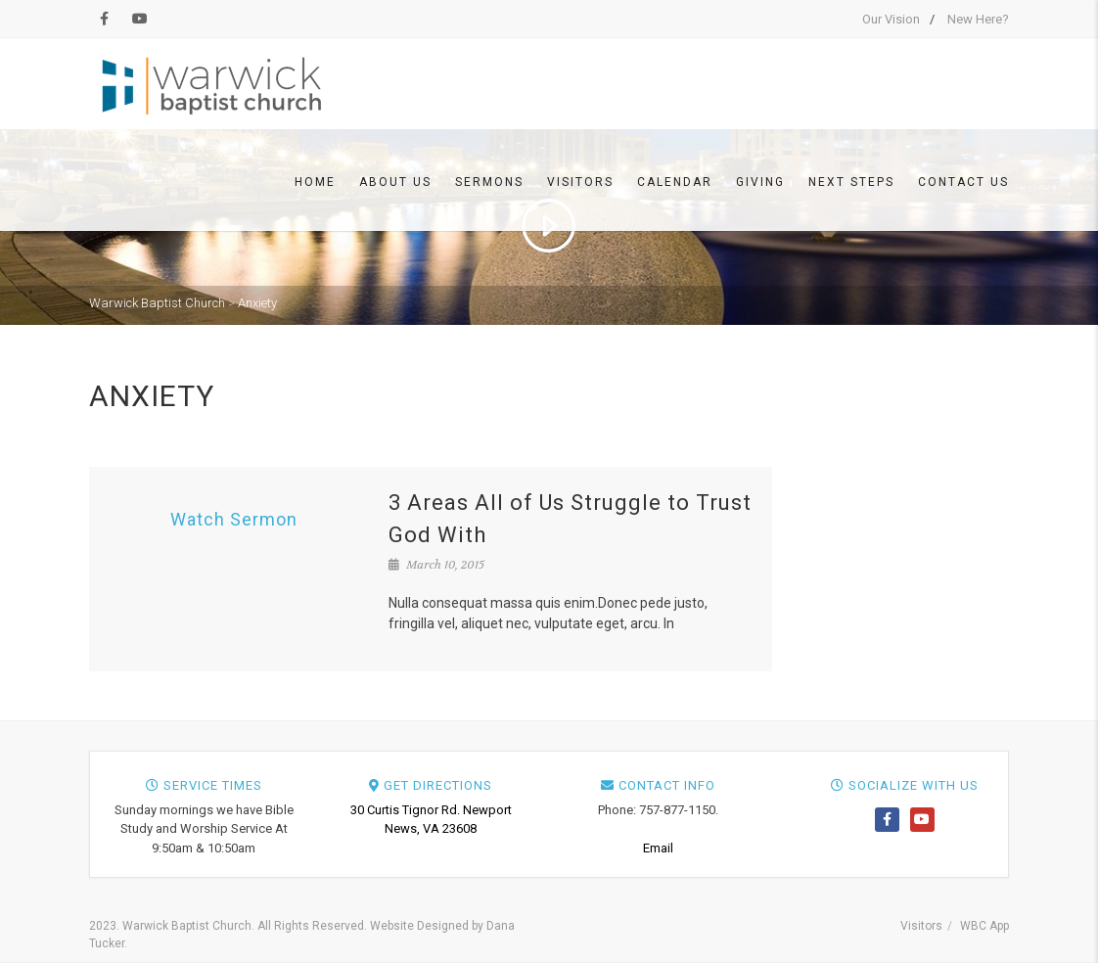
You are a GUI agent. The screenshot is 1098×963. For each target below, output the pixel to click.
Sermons (489, 182)
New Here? (978, 19)
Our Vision (891, 19)
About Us (395, 182)
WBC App (984, 926)
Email (658, 848)
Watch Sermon (233, 519)
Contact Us (963, 182)
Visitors (580, 182)
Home (315, 182)
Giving (760, 182)
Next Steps (851, 182)
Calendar (674, 182)
